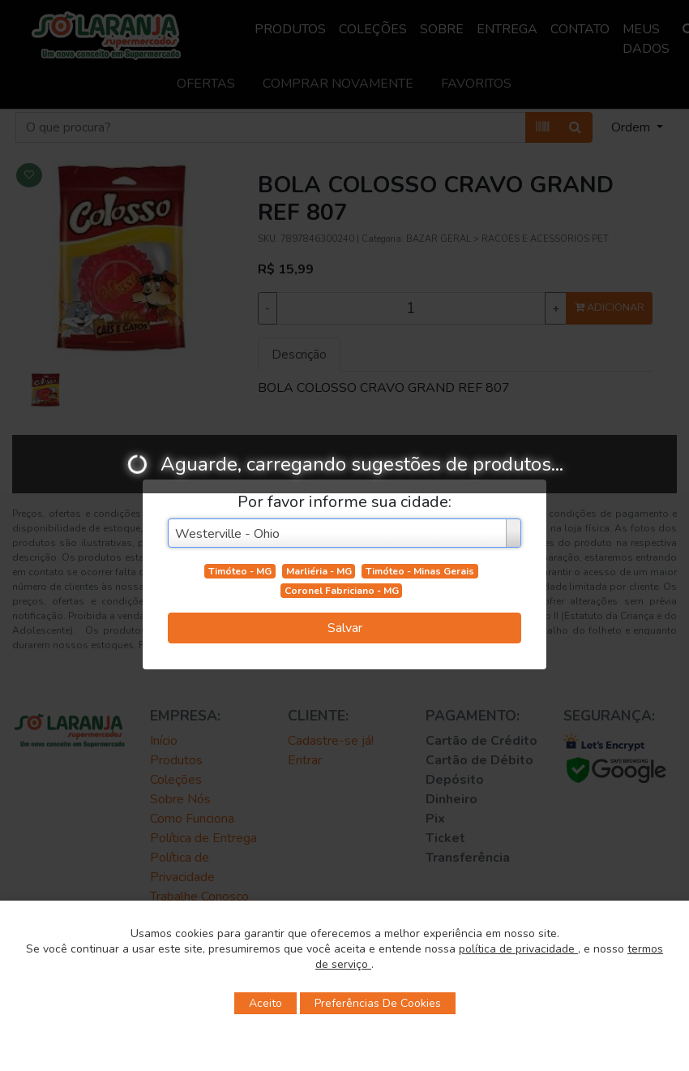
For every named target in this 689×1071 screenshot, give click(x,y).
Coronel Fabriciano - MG (342, 590)
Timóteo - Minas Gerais (420, 571)
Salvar (344, 628)
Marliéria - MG (319, 571)
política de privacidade (518, 949)
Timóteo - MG (240, 571)
